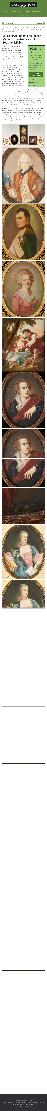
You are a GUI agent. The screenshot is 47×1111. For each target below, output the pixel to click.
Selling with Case (36, 74)
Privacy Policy (19, 1106)
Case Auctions (23, 5)
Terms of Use (28, 1106)
